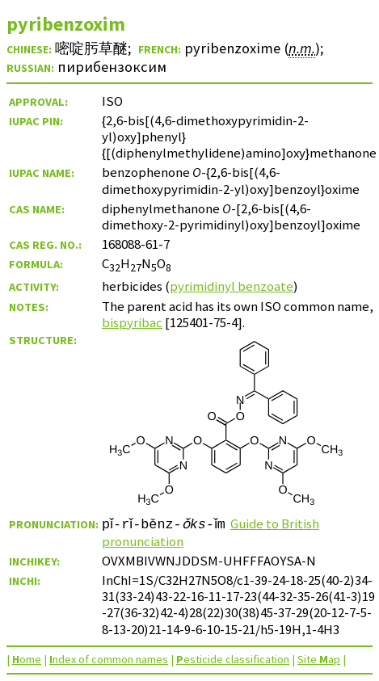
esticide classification (232, 659)
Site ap (318, 659)
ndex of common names (108, 659)
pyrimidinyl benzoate (231, 286)
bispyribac (132, 322)
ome (26, 659)
